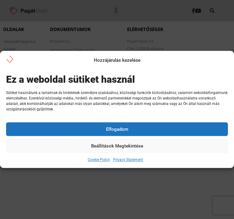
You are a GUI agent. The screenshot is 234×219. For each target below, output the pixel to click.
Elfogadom (117, 129)
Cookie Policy (99, 160)
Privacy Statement (128, 160)
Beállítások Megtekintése (117, 146)
